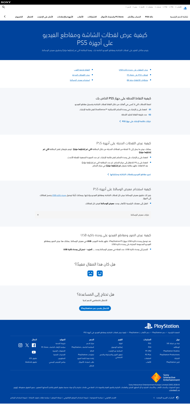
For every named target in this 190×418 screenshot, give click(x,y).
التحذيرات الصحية (59, 383)
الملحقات (147, 387)
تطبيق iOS (33, 387)
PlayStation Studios (171, 380)
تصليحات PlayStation (86, 383)
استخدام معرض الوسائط (80, 77)
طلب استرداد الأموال (86, 391)
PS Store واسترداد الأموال (123, 14)
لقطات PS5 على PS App (137, 72)
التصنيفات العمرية (59, 380)
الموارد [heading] (62, 368)
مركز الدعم (90, 372)
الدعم (129, 7)
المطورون (61, 387)
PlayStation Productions (170, 383)
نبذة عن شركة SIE (173, 372)
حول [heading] (178, 368)
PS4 (165, 7)
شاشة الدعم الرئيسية (179, 14)
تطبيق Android (31, 391)
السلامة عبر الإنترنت (115, 380)
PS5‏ (172, 7)
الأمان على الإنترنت (56, 14)
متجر (135, 7)
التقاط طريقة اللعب (82, 67)
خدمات (158, 7)
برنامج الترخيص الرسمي (57, 391)
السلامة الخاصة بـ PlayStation (83, 376)
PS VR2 (148, 380)
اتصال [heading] (34, 368)
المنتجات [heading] (147, 368)
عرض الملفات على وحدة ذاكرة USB (133, 67)
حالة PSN (160, 14)
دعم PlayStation (158, 361)
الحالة (92, 380)
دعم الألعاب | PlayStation (139, 361)
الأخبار (142, 7)
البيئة (121, 372)
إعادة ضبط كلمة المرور (85, 387)
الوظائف (176, 376)
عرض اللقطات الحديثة (81, 72)
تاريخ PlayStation (173, 391)
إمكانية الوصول (117, 376)
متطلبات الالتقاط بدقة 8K (137, 77)
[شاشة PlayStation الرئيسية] (185, 7)
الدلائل (91, 395)
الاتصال (41, 14)
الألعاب (179, 7)
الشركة (177, 387)
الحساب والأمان (145, 14)
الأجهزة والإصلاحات (76, 14)
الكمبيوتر (30, 14)
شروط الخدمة (60, 372)
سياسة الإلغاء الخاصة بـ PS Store (53, 376)
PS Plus (148, 383)
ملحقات (150, 7)
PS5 (149, 372)
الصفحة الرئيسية (174, 361)
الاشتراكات (103, 14)
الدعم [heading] (91, 368)
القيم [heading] (120, 368)
